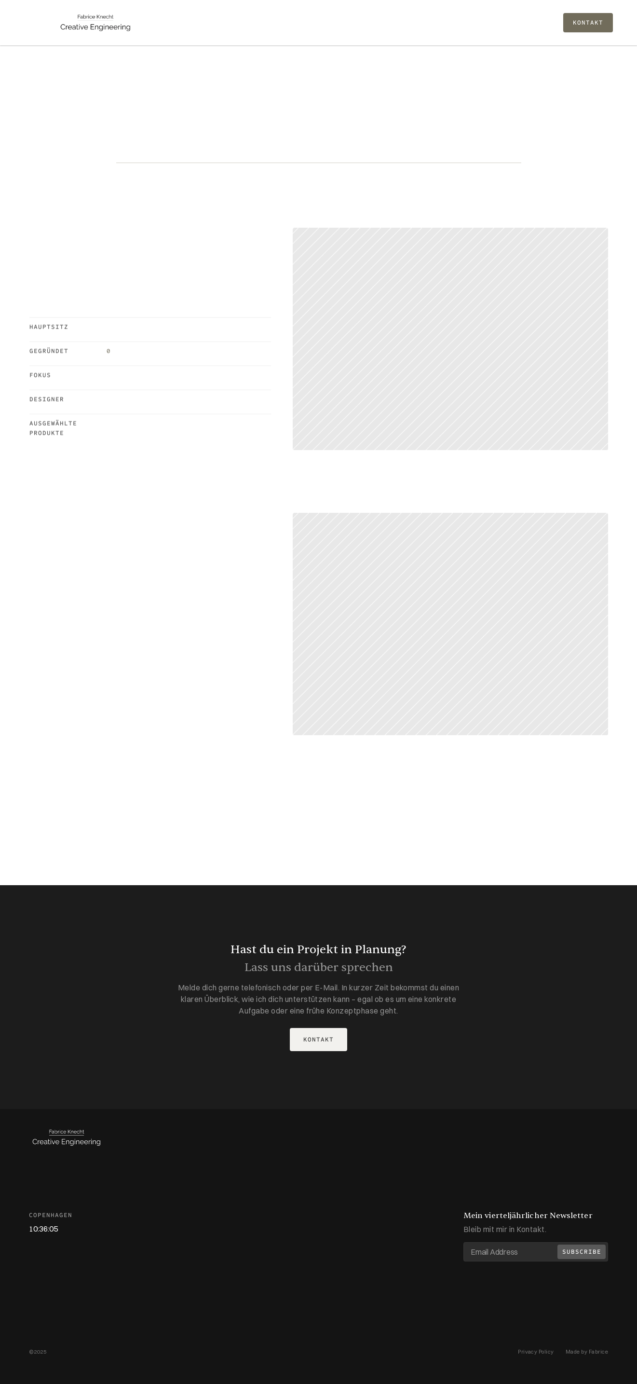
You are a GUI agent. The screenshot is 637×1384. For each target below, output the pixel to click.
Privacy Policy (536, 1351)
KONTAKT (588, 23)
